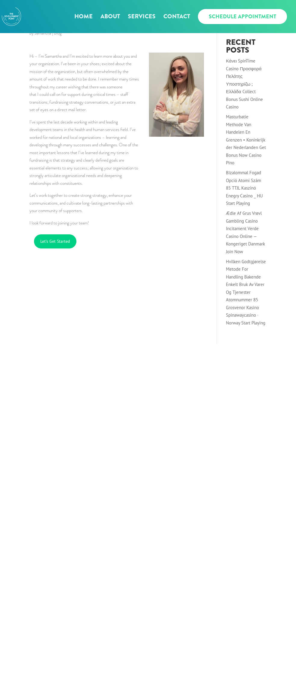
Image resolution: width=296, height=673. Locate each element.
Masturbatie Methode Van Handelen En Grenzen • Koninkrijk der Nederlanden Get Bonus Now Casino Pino (246, 140)
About (110, 17)
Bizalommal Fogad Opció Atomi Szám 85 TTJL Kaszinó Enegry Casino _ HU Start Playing (244, 188)
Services (142, 17)
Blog (57, 33)
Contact (176, 17)
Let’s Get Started (55, 241)
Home (83, 17)
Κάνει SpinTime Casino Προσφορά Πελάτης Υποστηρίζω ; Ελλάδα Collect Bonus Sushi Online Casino (244, 84)
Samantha (42, 33)
